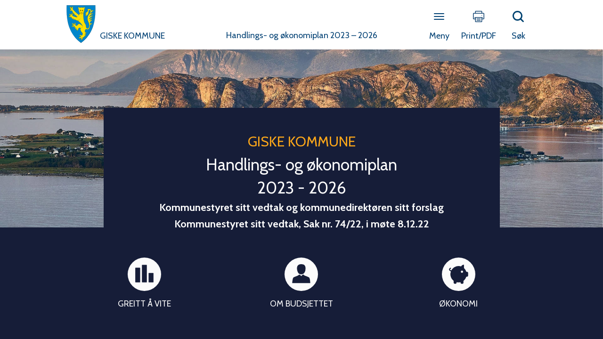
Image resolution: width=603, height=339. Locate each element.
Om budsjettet (301, 304)
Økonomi (458, 304)
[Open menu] (439, 17)
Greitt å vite (144, 304)
